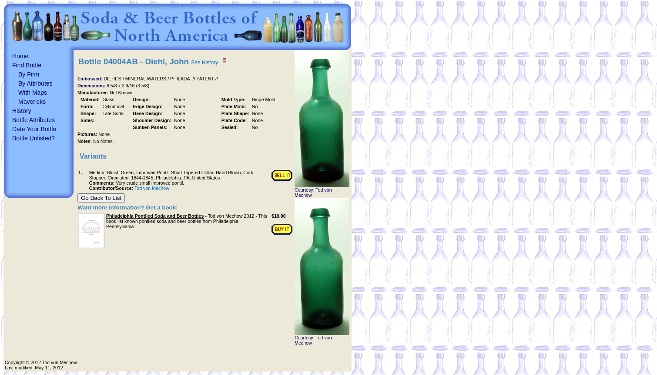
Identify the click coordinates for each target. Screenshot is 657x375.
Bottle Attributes (33, 119)
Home (20, 56)
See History (204, 63)
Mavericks (32, 101)
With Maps (32, 92)
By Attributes (35, 83)
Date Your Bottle (34, 129)
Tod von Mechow (151, 188)
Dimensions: (92, 85)
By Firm (28, 74)
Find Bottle (26, 65)
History (21, 110)
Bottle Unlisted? (33, 138)
